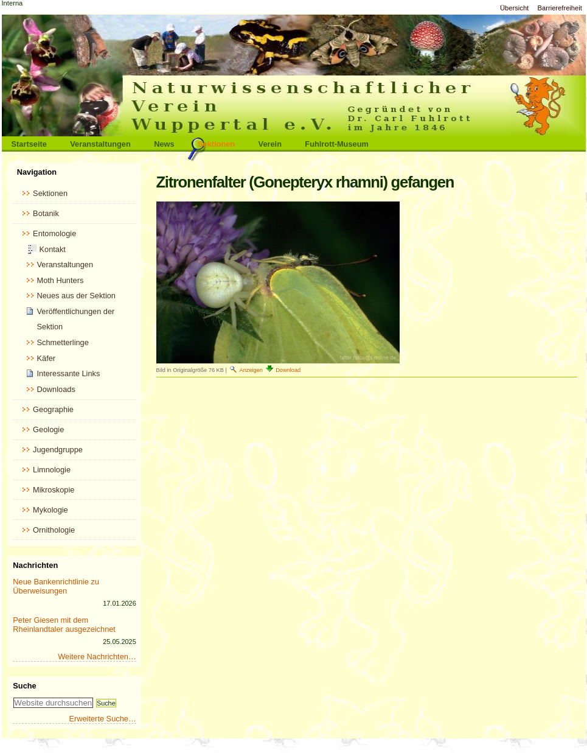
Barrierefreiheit (560, 8)
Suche (24, 685)
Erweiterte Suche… (102, 718)
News (164, 144)
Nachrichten (35, 565)
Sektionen (216, 144)
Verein (270, 144)
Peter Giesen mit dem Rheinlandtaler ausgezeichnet (64, 624)
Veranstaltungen (100, 144)
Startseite (29, 144)
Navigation (37, 172)
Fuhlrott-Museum (337, 144)
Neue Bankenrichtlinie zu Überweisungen (56, 586)
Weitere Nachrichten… (97, 656)
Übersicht (514, 8)
